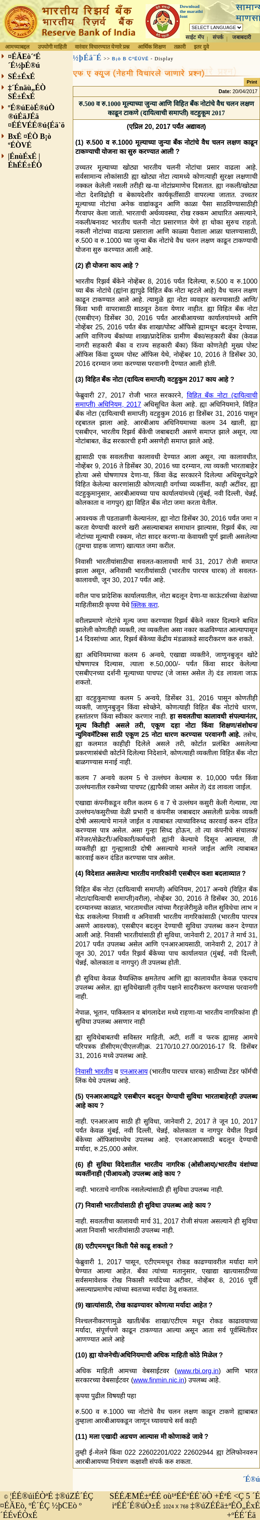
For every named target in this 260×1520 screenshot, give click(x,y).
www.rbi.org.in (197, 1370)
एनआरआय (134, 1071)
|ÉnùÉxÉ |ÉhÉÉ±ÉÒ (25, 160)
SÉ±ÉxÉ (21, 76)
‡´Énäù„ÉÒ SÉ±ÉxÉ (27, 92)
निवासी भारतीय (94, 1071)
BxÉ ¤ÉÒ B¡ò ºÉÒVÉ (29, 140)
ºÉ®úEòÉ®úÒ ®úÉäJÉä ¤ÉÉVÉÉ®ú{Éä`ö (36, 116)
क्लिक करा (144, 604)
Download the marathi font (191, 11)
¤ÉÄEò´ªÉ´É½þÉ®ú (24, 60)
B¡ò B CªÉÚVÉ (130, 58)
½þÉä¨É (87, 58)
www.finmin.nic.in (158, 1380)
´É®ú (251, 1479)
